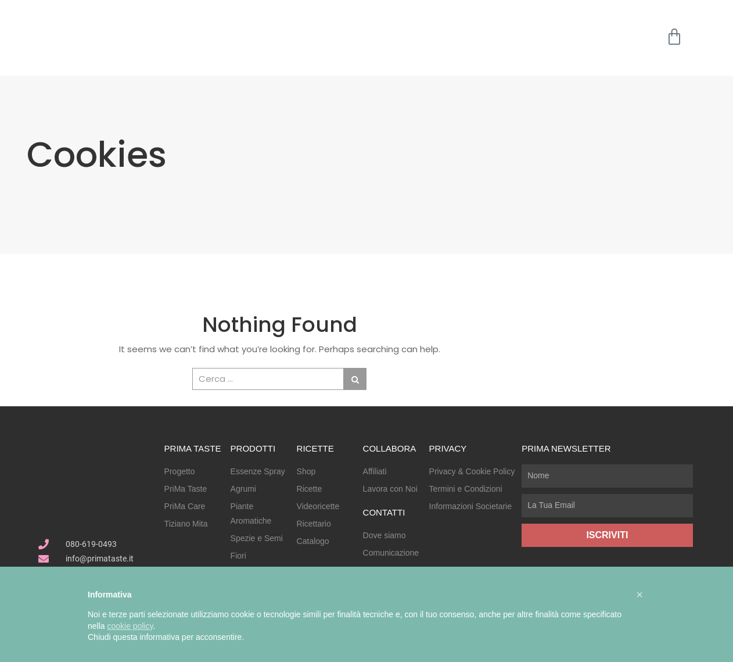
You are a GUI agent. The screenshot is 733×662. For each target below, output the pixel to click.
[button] (639, 594)
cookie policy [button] (130, 626)
